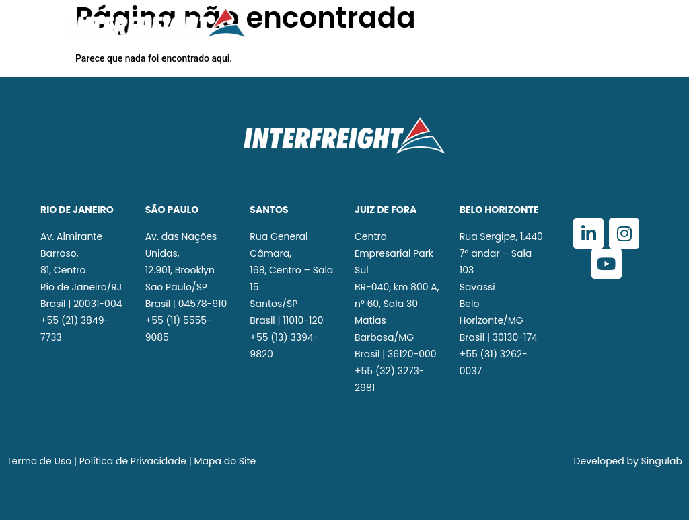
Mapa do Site (225, 461)
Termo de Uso (39, 461)
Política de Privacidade (132, 461)
